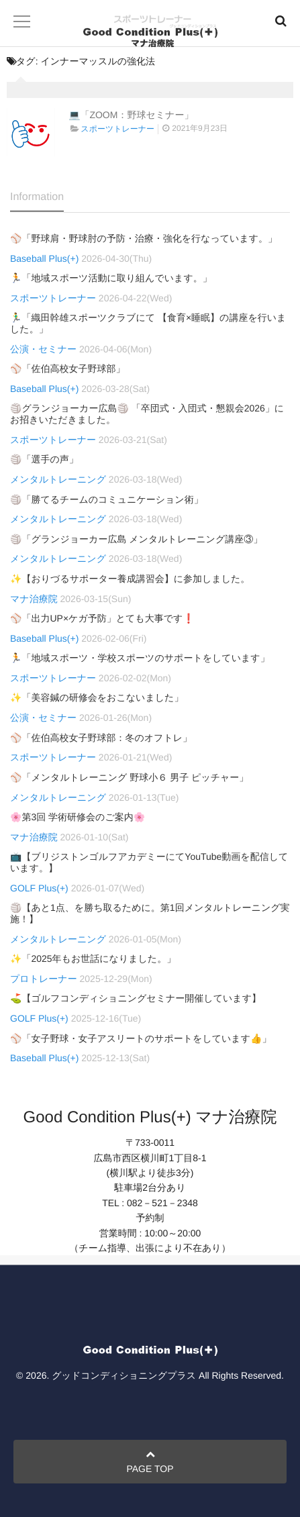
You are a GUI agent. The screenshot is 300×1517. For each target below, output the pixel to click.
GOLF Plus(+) (39, 888)
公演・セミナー (43, 349)
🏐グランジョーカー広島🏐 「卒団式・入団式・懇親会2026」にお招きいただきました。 (147, 414)
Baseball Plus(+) (44, 258)
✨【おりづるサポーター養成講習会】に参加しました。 (130, 578)
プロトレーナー (43, 978)
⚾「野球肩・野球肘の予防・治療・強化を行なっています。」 (143, 238)
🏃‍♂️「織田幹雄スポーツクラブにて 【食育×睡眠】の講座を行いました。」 (148, 323)
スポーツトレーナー (117, 129)
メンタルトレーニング (58, 479)
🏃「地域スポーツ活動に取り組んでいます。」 (111, 278)
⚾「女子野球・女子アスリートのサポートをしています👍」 (140, 1038)
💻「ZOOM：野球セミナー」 (130, 114)
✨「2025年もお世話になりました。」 (93, 958)
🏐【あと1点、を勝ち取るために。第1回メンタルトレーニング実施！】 (150, 913)
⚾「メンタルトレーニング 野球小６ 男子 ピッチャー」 (129, 777)
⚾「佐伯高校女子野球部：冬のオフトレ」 (101, 737)
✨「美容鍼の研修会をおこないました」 (96, 697)
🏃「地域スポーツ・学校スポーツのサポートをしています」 (140, 657)
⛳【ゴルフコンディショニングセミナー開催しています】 (135, 998)
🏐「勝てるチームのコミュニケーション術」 (106, 499)
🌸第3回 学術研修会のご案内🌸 (77, 817)
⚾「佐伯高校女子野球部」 (67, 368)
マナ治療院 (34, 598)
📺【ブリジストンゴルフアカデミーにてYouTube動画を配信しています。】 (149, 862)
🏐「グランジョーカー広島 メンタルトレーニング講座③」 (136, 539)
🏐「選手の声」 (44, 459)
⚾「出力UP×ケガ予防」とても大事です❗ (102, 618)
